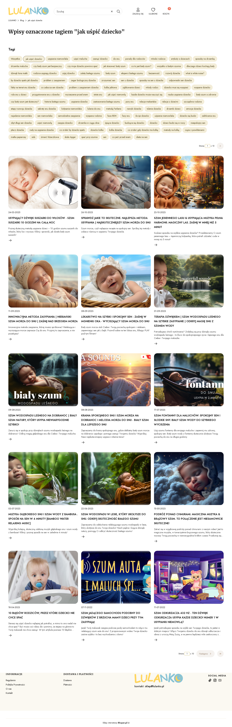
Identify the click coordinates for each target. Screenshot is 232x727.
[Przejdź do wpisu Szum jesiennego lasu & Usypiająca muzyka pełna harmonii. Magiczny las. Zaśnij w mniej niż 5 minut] (189, 182)
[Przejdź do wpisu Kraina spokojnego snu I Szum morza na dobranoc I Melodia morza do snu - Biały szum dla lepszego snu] (116, 379)
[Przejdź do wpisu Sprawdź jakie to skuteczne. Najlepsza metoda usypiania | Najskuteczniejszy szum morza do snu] (116, 182)
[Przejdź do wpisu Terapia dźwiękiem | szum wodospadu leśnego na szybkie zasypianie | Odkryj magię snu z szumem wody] (189, 281)
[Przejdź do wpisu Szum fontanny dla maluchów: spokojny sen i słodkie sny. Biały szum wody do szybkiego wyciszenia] (189, 379)
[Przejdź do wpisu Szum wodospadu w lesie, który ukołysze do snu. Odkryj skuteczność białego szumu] (116, 478)
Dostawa (67, 680)
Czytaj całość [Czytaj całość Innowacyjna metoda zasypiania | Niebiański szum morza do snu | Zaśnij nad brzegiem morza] (10, 339)
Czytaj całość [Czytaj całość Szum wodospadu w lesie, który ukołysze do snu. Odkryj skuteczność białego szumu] (83, 537)
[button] (118, 11)
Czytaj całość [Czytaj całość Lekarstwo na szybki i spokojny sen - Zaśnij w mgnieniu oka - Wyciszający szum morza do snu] (83, 339)
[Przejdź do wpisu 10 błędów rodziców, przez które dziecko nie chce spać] (43, 577)
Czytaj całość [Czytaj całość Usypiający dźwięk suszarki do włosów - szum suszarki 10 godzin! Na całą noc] (10, 240)
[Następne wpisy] (205, 653)
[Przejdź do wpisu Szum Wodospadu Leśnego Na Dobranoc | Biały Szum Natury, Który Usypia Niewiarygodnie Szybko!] (43, 379)
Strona (201, 145)
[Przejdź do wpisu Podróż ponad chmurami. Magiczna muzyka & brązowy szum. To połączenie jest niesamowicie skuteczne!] (189, 478)
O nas (8, 688)
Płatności (67, 684)
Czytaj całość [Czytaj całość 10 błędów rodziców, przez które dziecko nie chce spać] (10, 635)
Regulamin (11, 680)
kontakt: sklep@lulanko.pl (149, 686)
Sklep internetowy (115, 722)
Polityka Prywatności (15, 684)
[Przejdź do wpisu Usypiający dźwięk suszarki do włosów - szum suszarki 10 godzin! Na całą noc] (43, 182)
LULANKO (12, 20)
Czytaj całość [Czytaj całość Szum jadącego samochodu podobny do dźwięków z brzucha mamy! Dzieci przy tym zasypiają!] (83, 640)
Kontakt (9, 693)
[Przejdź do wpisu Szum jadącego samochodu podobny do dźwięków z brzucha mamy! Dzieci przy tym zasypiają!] (116, 577)
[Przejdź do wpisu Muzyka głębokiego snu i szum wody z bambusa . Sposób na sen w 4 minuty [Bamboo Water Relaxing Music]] (43, 478)
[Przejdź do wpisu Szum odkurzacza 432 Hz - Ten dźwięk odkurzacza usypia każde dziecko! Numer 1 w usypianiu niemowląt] (189, 577)
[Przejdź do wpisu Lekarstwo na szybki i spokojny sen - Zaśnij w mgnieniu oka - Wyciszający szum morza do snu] (116, 281)
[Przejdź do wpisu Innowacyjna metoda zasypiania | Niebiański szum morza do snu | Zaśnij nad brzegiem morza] (43, 281)
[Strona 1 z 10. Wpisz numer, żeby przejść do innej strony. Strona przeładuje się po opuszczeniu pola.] (207, 146)
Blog (22, 20)
